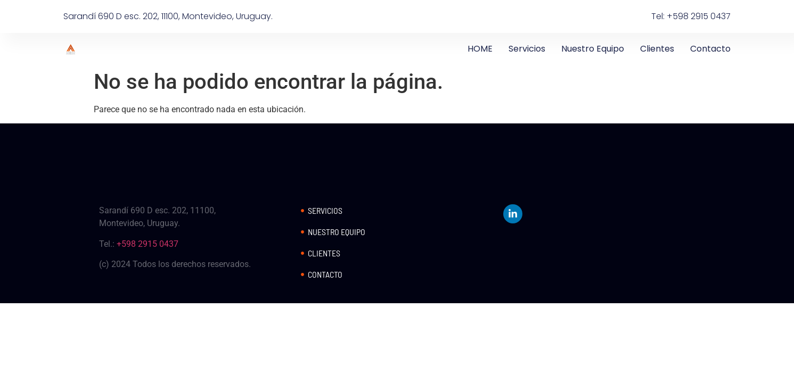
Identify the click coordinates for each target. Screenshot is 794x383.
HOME (480, 49)
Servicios (527, 49)
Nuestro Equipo (592, 49)
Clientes (657, 49)
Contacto (710, 49)
